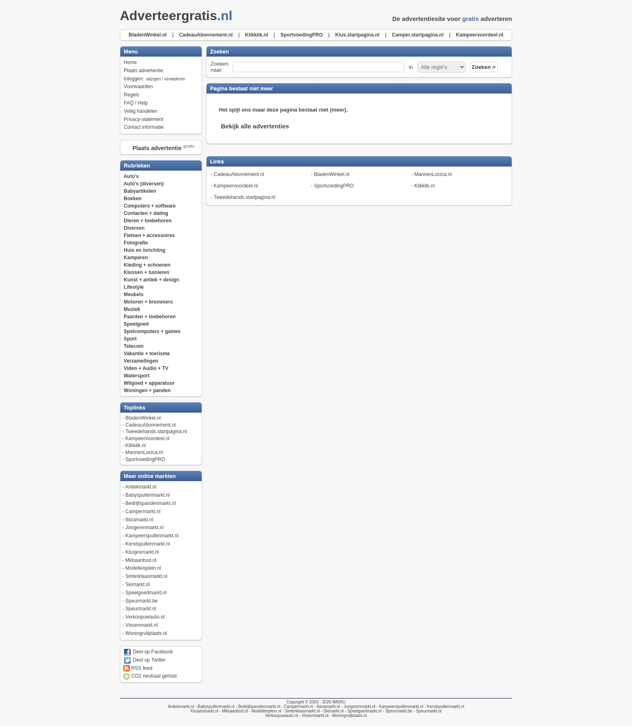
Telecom (133, 346)
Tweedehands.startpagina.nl (156, 431)
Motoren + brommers (148, 302)
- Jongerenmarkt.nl (357, 706)
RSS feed (137, 668)
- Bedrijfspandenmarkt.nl (257, 706)
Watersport (136, 376)
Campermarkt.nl (142, 511)
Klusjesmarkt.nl (142, 552)
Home (130, 62)
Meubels (133, 294)
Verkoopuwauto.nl (144, 617)
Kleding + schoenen (147, 265)
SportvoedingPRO (145, 459)
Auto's (131, 176)
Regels (131, 95)
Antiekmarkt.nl (140, 487)
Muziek (132, 309)
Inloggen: (155, 79)
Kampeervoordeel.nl (147, 438)
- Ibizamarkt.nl (326, 706)
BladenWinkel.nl (143, 418)
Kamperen (136, 257)
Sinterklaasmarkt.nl (146, 576)
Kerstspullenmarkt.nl (147, 544)
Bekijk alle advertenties (255, 126)
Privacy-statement (143, 119)
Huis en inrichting (144, 250)
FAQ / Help (136, 103)
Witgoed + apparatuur (149, 383)
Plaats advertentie (143, 70)
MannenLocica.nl (144, 452)
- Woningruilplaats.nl (348, 715)
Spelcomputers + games (152, 331)
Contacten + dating (146, 213)
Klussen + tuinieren (146, 272)
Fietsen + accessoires (149, 235)
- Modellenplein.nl (264, 711)
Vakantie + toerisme (147, 353)
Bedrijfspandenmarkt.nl (150, 503)
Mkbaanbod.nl (140, 560)
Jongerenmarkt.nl (144, 527)
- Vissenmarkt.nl (313, 715)
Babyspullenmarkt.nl (147, 495)
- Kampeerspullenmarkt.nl (399, 706)
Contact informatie (143, 127)
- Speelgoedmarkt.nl (362, 711)
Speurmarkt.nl (140, 609)
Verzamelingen (141, 361)
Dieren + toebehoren (147, 221)
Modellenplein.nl (143, 568)
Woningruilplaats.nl (146, 633)
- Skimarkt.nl (332, 711)
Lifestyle (134, 287)
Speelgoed (136, 324)
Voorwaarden (138, 86)
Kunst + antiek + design (151, 280)
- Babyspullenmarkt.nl (214, 706)
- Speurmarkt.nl (426, 711)
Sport (130, 339)
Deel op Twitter (144, 660)
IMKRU (338, 702)
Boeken (132, 198)
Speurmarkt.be (141, 601)
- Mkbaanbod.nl (233, 711)
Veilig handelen (140, 111)
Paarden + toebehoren (149, 317)
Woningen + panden (147, 390)
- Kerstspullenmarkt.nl (443, 706)
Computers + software (149, 206)
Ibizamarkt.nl (139, 520)
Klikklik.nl (135, 445)
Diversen (134, 228)
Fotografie (136, 243)
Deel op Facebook (148, 652)
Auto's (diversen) (144, 184)
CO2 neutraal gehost (150, 676)
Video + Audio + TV (146, 368)
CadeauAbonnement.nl (150, 425)
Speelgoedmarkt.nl (145, 593)
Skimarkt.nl (137, 584)
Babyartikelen (140, 191)
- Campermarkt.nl (296, 706)
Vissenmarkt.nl (141, 625)
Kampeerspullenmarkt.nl (151, 536)
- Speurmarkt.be (396, 711)
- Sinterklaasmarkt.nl (300, 711)
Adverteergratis (178, 15)
